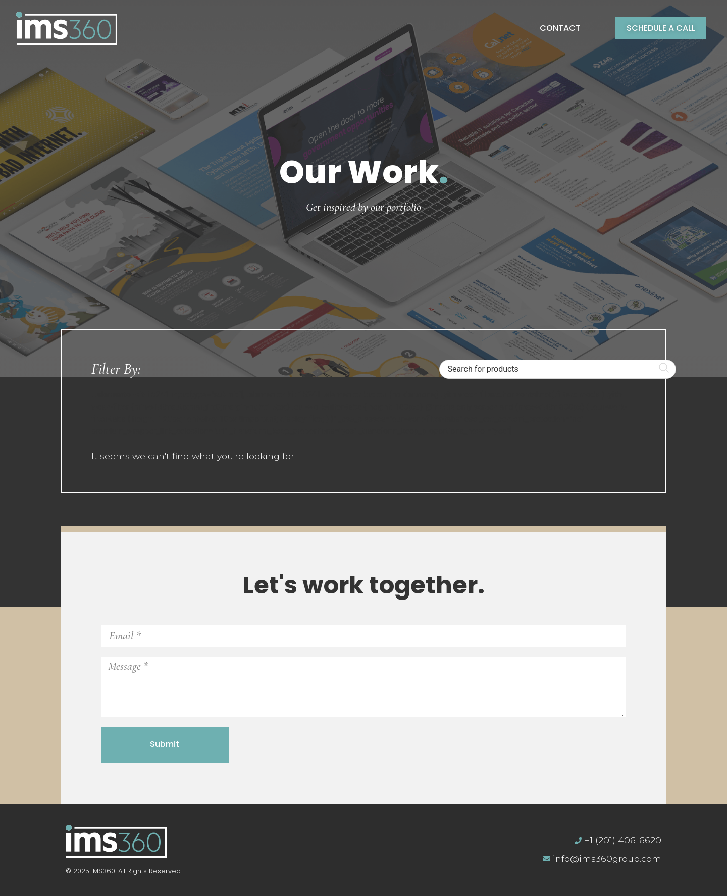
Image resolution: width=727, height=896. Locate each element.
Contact (560, 28)
